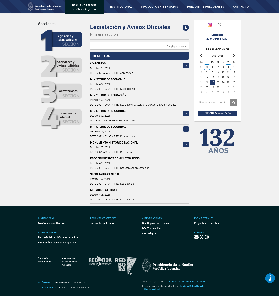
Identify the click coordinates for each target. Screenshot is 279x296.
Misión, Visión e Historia (51, 223)
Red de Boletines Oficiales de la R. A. (58, 237)
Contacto (241, 6)
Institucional (121, 6)
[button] (176, 46)
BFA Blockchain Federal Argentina (57, 242)
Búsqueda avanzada (217, 113)
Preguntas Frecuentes (205, 6)
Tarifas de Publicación (102, 223)
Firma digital (149, 233)
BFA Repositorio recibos (155, 223)
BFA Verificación (151, 228)
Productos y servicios (159, 6)
